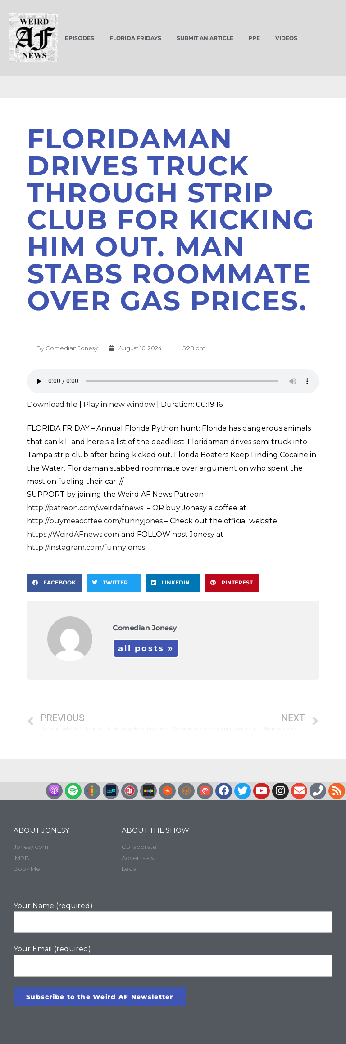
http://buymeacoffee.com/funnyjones (95, 521)
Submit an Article (205, 38)
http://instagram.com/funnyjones (86, 547)
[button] (54, 583)
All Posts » (146, 648)
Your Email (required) (173, 960)
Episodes (79, 38)
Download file (52, 404)
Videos (286, 38)
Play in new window (119, 404)
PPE (254, 38)
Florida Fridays (135, 38)
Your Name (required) (173, 917)
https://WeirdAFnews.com (73, 534)
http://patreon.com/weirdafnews (86, 508)
